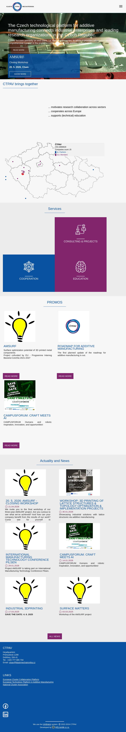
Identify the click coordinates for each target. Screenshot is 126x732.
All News (54, 636)
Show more (20, 74)
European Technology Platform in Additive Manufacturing (28, 682)
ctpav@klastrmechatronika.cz (22, 662)
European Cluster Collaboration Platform (21, 679)
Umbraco (47, 724)
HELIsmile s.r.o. (62, 727)
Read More (18, 50)
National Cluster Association (15, 684)
